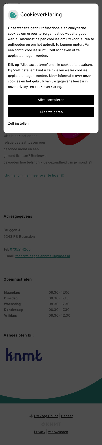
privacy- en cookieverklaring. (39, 87)
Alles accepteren (51, 100)
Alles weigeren (51, 112)
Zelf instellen (18, 124)
